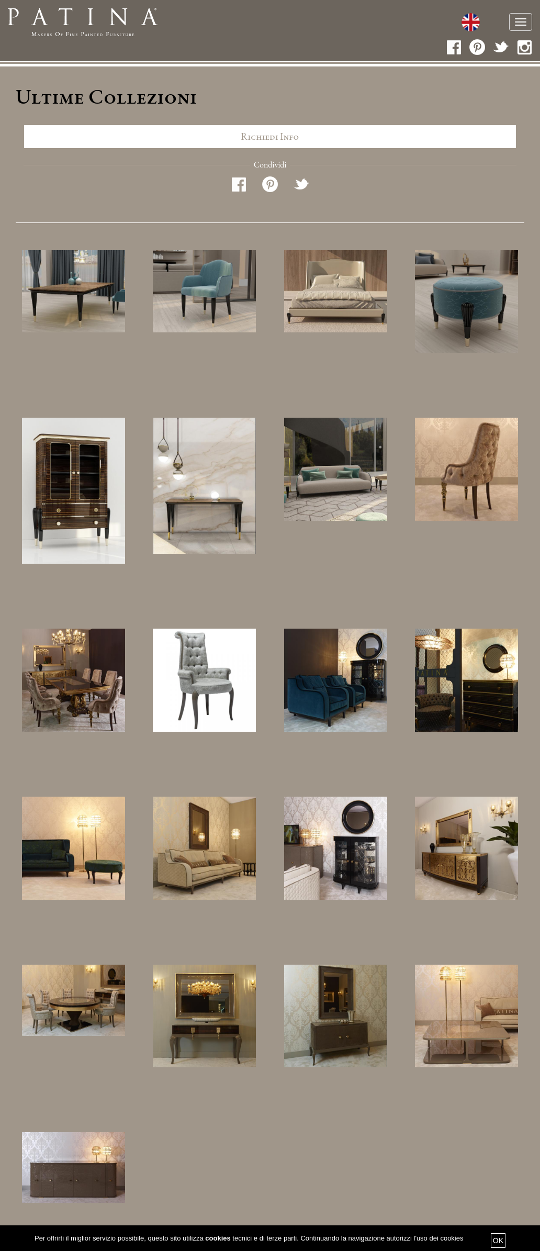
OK (498, 1240)
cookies (217, 1238)
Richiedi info (270, 136)
